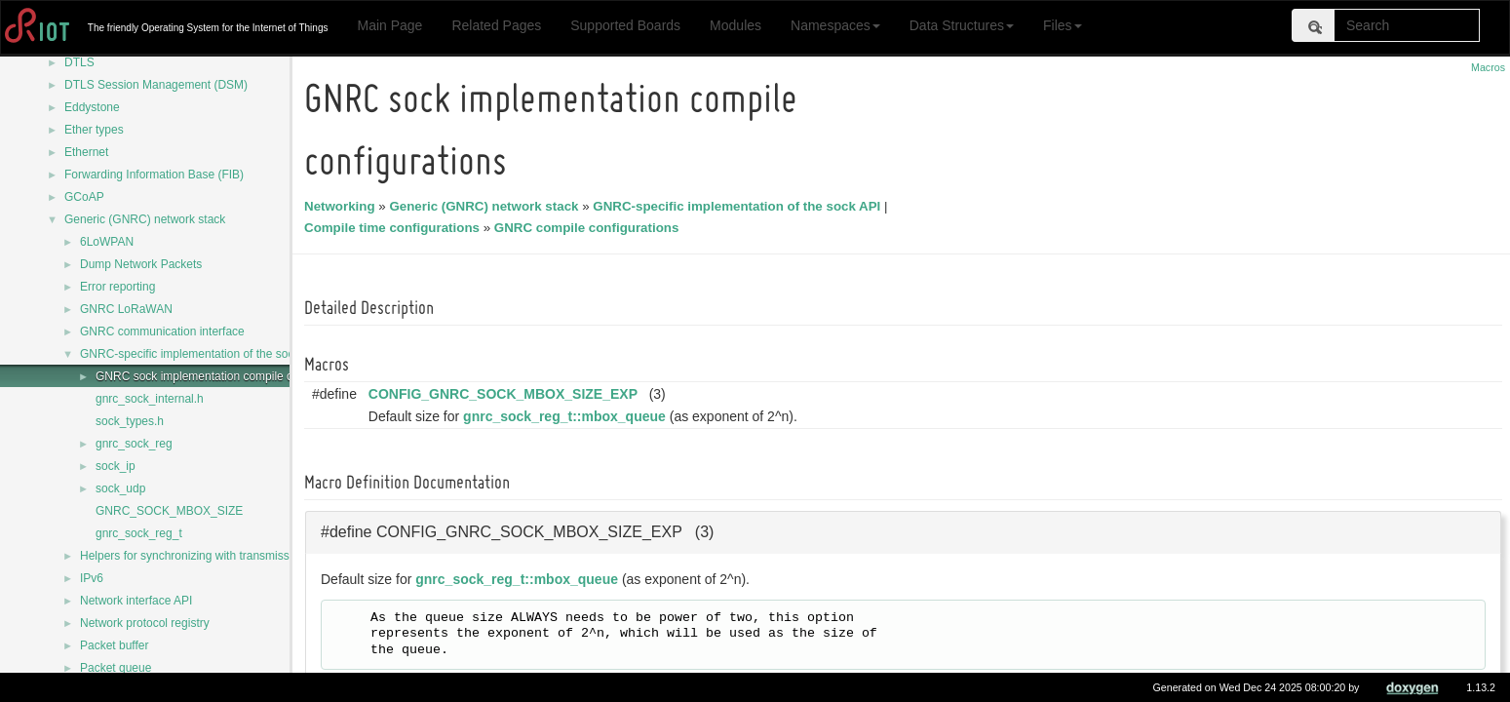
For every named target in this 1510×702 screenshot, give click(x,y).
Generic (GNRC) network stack (144, 219)
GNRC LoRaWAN (126, 309)
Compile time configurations (395, 227)
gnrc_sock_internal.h (150, 399)
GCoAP (84, 197)
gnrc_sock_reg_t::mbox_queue (567, 416)
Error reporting (117, 286)
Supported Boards (625, 25)
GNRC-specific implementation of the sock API (200, 354)
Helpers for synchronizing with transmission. (194, 556)
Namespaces (835, 25)
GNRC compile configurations (589, 227)
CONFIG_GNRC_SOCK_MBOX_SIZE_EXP (505, 394)
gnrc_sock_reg (134, 443)
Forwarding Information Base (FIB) (154, 174)
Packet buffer (114, 645)
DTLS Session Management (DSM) (156, 85)
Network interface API (136, 600)
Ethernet (86, 152)
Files (1062, 25)
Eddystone (92, 107)
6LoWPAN (107, 242)
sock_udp (120, 488)
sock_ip (116, 466)
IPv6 (91, 578)
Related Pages (496, 25)
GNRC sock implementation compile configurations (228, 376)
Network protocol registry (145, 623)
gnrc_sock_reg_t (139, 533)
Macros (1488, 67)
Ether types (94, 129)
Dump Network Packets (141, 264)
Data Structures (962, 25)
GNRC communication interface (162, 331)
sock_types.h (130, 421)
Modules (735, 25)
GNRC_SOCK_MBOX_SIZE (169, 511)
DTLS (79, 62)
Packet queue (115, 668)
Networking (342, 206)
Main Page (389, 25)
